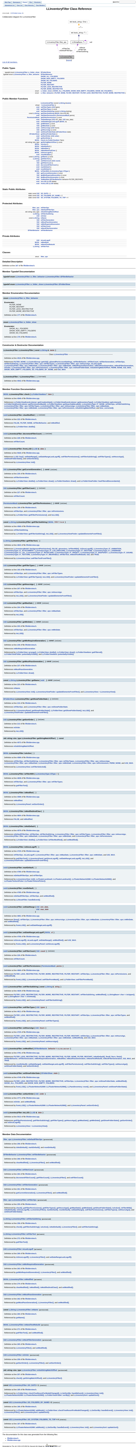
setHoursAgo (45, 128)
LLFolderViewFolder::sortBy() (57, 1392)
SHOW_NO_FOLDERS (49, 81)
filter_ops (35, 208)
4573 (19, 741)
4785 (19, 891)
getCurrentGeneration (49, 173)
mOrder (43, 216)
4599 (19, 796)
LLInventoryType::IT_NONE (93, 404)
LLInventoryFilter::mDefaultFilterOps (27, 1138)
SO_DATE (44, 194)
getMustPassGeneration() (26, 1300)
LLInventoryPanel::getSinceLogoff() (43, 857)
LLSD (49, 182)
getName (44, 157)
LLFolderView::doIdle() (25, 427)
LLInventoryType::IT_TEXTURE (17, 554)
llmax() (16, 919)
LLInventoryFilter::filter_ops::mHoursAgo (73, 364)
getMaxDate (45, 126)
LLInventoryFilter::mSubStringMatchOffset (39, 1367)
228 (18, 438)
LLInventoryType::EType (59, 171)
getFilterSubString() (41, 1119)
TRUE (96, 554)
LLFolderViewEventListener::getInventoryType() (73, 402)
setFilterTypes (46, 107)
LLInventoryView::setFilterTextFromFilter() (33, 558)
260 (18, 1311)
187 (18, 1420)
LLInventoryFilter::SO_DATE (24, 1382)
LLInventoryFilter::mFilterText (23, 1232)
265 (18, 1341)
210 (18, 702)
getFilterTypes (46, 109)
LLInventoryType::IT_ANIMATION (107, 549)
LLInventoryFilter (47, 103)
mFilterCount (45, 226)
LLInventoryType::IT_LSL (14, 552)
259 (18, 1356)
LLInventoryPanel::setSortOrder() (30, 803)
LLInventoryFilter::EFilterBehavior (59, 277)
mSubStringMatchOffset (50, 212)
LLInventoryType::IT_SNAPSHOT (94, 552)
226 (18, 954)
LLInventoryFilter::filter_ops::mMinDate (54, 366)
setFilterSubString (47, 111)
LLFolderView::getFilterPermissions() (31, 515)
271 (18, 1326)
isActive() (116, 1206)
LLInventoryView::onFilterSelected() (31, 766)
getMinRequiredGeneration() (28, 1270)
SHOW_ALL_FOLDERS (49, 77)
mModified (45, 243)
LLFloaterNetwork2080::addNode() (30, 1407)
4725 (19, 1031)
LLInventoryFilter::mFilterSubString (26, 1217)
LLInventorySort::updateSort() (86, 1392)
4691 (19, 915)
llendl (108, 1055)
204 (18, 607)
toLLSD (43, 182)
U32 (53, 107)
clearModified (46, 155)
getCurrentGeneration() (25, 1191)
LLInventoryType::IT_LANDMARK (107, 550)
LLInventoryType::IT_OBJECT (67, 552)
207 (18, 588)
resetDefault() (21, 1063)
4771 (19, 1097)
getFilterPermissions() (23, 1119)
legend (69, 60)
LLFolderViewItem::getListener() (107, 402)
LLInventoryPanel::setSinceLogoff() (45, 943)
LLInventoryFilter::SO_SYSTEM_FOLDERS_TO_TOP (34, 1416)
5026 (19, 453)
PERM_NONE (116, 368)
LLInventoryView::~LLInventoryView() (99, 691)
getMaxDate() (83, 1119)
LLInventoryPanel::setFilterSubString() (46, 999)
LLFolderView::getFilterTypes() (29, 577)
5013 (19, 1116)
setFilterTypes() (104, 457)
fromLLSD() (21, 924)
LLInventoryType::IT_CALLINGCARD (50, 550)
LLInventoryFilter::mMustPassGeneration (24, 1292)
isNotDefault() (99, 1055)
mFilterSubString (47, 214)
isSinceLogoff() (86, 549)
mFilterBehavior (47, 230)
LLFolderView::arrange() (26, 651)
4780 (19, 871)
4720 (19, 850)
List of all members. (10, 62)
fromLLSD (44, 184)
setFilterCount (46, 161)
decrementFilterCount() (25, 1176)
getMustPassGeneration (50, 177)
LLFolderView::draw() (45, 481)
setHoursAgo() (118, 457)
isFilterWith (45, 171)
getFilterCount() (43, 1176)
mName (43, 218)
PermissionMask (63, 116)
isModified (44, 149)
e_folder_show (46, 91)
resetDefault (45, 169)
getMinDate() (95, 1119)
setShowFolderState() (13, 459)
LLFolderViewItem (52, 140)
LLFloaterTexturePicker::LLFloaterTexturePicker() (24, 880)
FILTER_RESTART (47, 85)
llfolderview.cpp (32, 358)
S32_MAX (127, 368)
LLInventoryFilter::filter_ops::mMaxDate (20, 366)
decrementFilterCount (49, 165)
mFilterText (45, 247)
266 (18, 1157)
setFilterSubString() (88, 457)
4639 (19, 990)
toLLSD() (55, 515)
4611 (19, 1010)
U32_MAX (62, 370)
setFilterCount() (76, 1176)
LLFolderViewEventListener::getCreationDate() (33, 402)
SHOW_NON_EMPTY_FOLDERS (52, 79)
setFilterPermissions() (70, 457)
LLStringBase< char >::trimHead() (22, 996)
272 (18, 1236)
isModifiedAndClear (48, 151)
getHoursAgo (46, 130)
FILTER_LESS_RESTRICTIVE (51, 87)
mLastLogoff (45, 240)
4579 (19, 829)
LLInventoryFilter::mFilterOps (24, 1198)
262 (18, 1296)
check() (19, 1206)
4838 (19, 777)
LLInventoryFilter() (37, 1161)
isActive (44, 144)
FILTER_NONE (46, 83)
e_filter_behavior (47, 93)
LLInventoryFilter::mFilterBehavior (31, 1153)
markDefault (45, 167)
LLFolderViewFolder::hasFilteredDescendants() (100, 481)
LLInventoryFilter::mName (27, 1307)
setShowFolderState (48, 132)
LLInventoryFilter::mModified (21, 1277)
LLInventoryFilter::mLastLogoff (20, 1247)
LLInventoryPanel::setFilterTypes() (44, 1020)
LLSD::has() (19, 457)
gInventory (63, 549)
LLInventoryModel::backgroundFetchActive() (32, 549)
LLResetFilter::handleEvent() (28, 899)
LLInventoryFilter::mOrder (18, 1352)
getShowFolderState (48, 134)
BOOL (57, 113)
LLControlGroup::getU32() (37, 362)
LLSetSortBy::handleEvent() (72, 1390)
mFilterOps (45, 208)
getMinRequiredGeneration (51, 175)
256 (18, 1143)
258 (18, 1221)
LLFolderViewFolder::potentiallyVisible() (21, 653)
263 (18, 1266)
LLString (62, 103)
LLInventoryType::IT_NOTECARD (40, 552)
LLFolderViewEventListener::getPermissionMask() (25, 404)
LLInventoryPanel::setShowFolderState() (110, 1086)
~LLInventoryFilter (47, 105)
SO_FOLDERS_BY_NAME (50, 196)
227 (18, 492)
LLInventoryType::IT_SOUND (121, 552)
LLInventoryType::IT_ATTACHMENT (19, 550)
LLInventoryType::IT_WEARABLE (45, 554)
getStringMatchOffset (49, 142)
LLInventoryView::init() (25, 462)
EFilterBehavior (46, 75)
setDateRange (46, 120)
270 (18, 1281)
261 (18, 1187)
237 (18, 665)
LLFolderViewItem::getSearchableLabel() (64, 404)
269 (18, 1251)
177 (18, 315)
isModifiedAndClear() (49, 1285)
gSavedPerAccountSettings (60, 362)
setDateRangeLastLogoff (50, 122)
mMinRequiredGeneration (50, 224)
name (68, 103)
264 (18, 1173)
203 (18, 626)
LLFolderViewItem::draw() (65, 481)
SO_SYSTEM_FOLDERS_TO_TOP (53, 198)
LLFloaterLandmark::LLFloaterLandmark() (53, 878)
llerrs (113, 1055)
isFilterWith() (73, 549)
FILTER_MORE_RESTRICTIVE (52, 89)
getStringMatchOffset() (32, 1375)
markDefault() (34, 1146)
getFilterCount (46, 163)
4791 (19, 1052)
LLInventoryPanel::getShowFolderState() (33, 710)
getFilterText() (22, 785)
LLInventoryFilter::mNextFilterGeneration (24, 1337)
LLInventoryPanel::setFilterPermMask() (43, 979)
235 (18, 474)
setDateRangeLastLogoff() (49, 457)
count (57, 161)
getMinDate (45, 124)
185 (18, 1386)
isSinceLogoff (46, 153)
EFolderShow (46, 72)
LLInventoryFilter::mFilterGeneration (22, 1183)
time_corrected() (106, 408)
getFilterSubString (47, 113)
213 (18, 723)
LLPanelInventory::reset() (78, 1086)
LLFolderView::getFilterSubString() (30, 534)
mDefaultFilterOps (47, 210)
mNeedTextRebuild (48, 245)
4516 (19, 358)
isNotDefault (45, 146)
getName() (20, 1315)
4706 (19, 936)
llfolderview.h (17, 13)
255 (18, 1202)
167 (16, 266)
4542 (19, 381)
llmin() (119, 1055)
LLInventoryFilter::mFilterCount (20, 1168)
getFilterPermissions (48, 118)
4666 (19, 969)
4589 (19, 756)
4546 (19, 399)
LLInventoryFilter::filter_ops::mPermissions (30, 368)
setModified (45, 180)
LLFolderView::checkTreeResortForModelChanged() (37, 1390)
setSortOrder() (32, 459)
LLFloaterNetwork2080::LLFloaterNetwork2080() (92, 878)
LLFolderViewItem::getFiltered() (89, 651)
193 (18, 569)
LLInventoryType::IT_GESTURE (79, 550)
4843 (19, 545)
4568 (19, 526)
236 (18, 644)
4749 (19, 1076)
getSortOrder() (126, 1119)
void (37, 107)
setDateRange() (31, 457)
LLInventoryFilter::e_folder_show (27, 72)
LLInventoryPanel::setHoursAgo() (44, 1040)
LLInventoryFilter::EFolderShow (56, 285)
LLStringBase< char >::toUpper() (120, 994)
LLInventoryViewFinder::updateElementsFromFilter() (79, 534)
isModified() (34, 1285)
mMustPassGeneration (49, 222)
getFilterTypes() (56, 1119)
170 (18, 337)
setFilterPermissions (48, 116)
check (43, 140)
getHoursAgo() (70, 1119)
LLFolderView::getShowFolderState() (66, 710)
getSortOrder (45, 138)
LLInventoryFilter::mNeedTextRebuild (24, 1322)
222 (18, 420)
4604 (19, 815)
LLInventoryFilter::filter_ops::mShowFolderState (69, 368)
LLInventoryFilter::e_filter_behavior (26, 75)
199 (18, 508)
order (57, 136)
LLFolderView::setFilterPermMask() (78, 979)
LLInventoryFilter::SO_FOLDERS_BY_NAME (30, 1399)
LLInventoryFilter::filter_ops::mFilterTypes (37, 364)
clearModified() (22, 1161)
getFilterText (45, 159)
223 (18, 683)
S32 (53, 161)
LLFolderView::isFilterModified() (49, 839)
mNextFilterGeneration (49, 228)
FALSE (16, 423)
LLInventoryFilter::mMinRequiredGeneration (25, 1262)
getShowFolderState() (110, 1119)
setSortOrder (45, 136)
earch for (116, 2)
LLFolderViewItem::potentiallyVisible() (58, 653)
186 (18, 1403)
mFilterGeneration (47, 220)
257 (18, 1371)
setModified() (72, 839)
